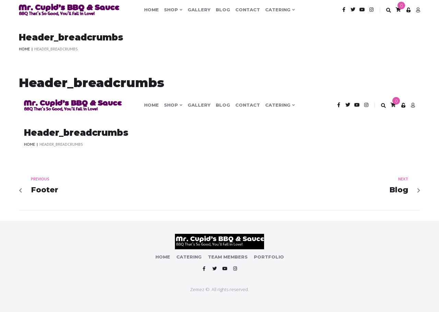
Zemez (197, 289)
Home (24, 48)
